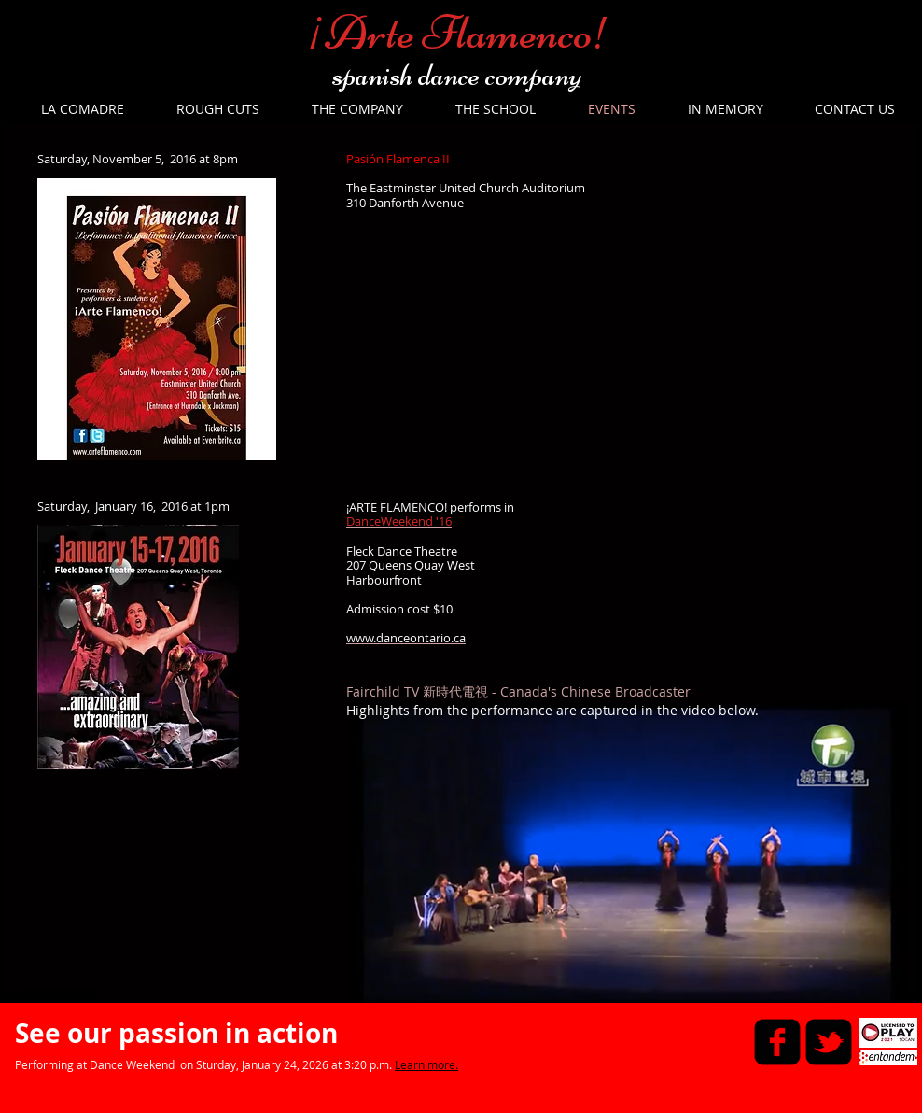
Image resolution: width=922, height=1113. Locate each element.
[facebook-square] (777, 1042)
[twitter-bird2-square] (828, 1042)
